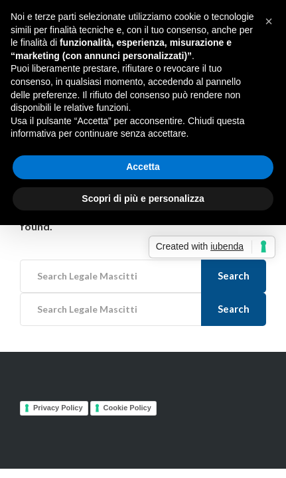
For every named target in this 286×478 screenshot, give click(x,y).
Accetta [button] (143, 166)
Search (234, 275)
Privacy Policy (58, 408)
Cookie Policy (127, 408)
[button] (268, 21)
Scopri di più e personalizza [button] (143, 198)
